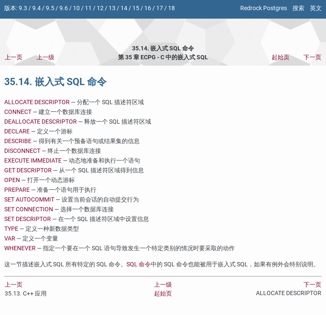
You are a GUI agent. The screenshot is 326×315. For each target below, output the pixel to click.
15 (135, 8)
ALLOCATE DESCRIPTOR (37, 102)
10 (76, 8)
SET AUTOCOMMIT (29, 199)
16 (147, 8)
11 (88, 8)
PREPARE (17, 189)
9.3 (23, 8)
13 (112, 8)
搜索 (298, 8)
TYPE (11, 228)
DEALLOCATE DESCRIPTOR (40, 121)
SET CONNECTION (28, 209)
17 (159, 8)
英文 (316, 8)
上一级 (45, 57)
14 (124, 8)
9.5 (50, 8)
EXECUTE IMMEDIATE (33, 160)
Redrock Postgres (263, 8)
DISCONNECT (22, 151)
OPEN (12, 180)
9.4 (36, 8)
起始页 (280, 57)
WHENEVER (20, 248)
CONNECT (17, 112)
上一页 (13, 57)
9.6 (63, 8)
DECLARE (17, 131)
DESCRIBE (17, 141)
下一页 (312, 57)
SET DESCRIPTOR (27, 219)
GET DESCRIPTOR (28, 170)
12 (100, 8)
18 (171, 8)
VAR (9, 238)
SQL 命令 (138, 264)
